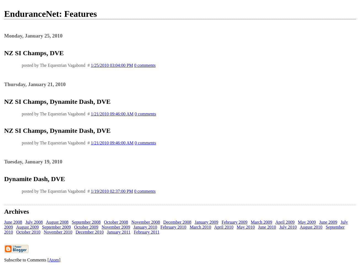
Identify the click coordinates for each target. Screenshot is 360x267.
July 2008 (34, 222)
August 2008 (57, 222)
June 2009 (328, 222)
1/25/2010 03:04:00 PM (112, 65)
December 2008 (177, 222)
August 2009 (27, 227)
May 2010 (246, 227)
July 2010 (288, 227)
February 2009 (234, 222)
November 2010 (58, 232)
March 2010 (200, 227)
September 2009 (56, 227)
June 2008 (13, 222)
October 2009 (86, 227)
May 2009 (307, 222)
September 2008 (86, 222)
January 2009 (206, 222)
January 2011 (118, 232)
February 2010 (173, 227)
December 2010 (90, 232)
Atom (54, 260)
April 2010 (223, 227)
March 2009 (261, 222)
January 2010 (145, 227)
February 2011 (146, 232)
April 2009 (285, 222)
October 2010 (28, 232)
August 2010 (311, 227)
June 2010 (267, 227)
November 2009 (116, 227)
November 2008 (145, 222)
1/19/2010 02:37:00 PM (112, 191)
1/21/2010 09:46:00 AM (112, 114)
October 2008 (116, 222)
